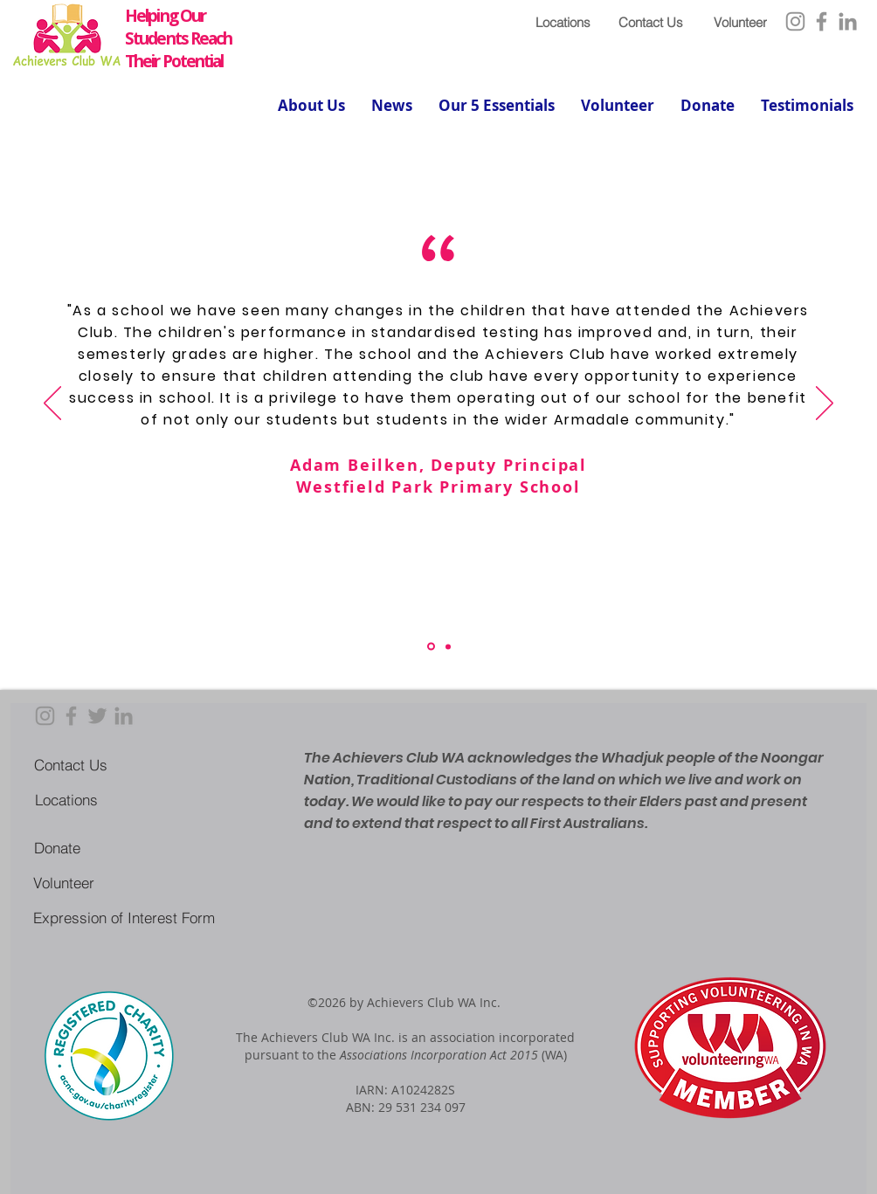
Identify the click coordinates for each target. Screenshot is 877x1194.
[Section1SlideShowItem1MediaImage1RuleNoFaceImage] (431, 647)
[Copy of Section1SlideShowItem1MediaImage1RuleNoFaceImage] (448, 646)
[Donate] (57, 847)
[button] (311, 106)
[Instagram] (795, 21)
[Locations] (563, 21)
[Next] (824, 404)
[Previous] (52, 404)
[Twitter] (97, 715)
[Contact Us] (650, 21)
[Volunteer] (740, 21)
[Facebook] (821, 21)
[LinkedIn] (847, 21)
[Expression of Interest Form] (123, 917)
